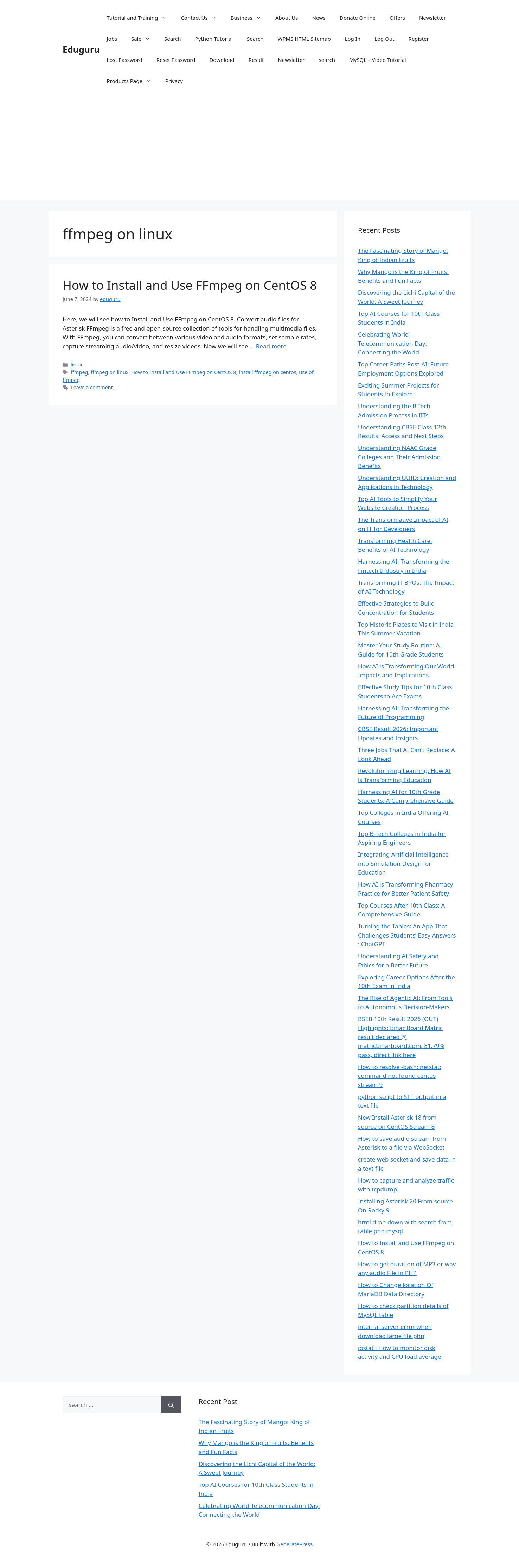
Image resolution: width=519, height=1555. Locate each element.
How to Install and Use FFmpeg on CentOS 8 (190, 285)
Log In (352, 38)
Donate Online (358, 17)
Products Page (132, 80)
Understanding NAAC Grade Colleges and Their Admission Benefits (399, 457)
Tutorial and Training (140, 17)
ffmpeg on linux (109, 372)
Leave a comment (92, 387)
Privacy (174, 80)
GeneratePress (294, 1544)
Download (221, 59)
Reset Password (176, 59)
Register (419, 38)
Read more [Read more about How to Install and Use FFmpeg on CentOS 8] (271, 346)
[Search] (171, 1404)
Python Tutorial (214, 38)
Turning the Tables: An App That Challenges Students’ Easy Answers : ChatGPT (407, 935)
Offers (397, 17)
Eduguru (81, 49)
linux (76, 364)
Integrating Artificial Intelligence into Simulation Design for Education (403, 863)
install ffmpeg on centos (267, 372)
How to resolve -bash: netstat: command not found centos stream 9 (399, 1076)
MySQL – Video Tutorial (377, 59)
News (319, 17)
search (327, 59)
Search (172, 38)
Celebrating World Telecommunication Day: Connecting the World (392, 343)
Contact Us (202, 17)
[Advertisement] (259, 151)
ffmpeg (79, 372)
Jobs (112, 38)
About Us (286, 17)
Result (256, 59)
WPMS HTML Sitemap (304, 38)
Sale (144, 38)
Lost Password (124, 59)
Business (249, 17)
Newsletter (432, 17)
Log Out (384, 38)
